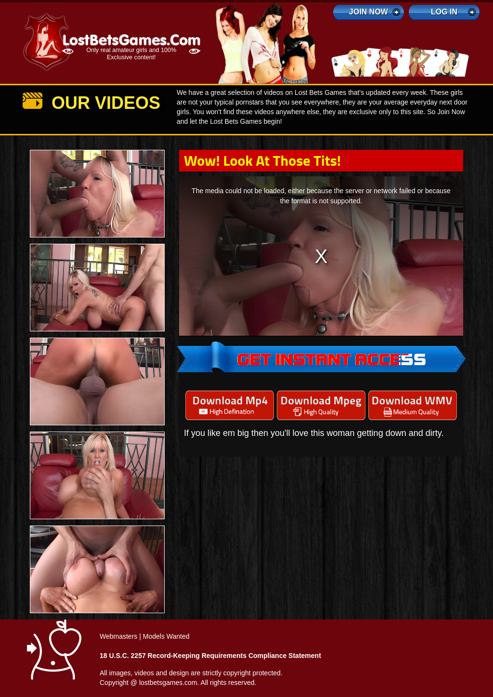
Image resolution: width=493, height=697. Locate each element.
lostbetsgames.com (168, 682)
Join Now (368, 12)
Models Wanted (166, 636)
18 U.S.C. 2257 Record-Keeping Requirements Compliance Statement (210, 655)
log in (444, 12)
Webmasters (118, 636)
